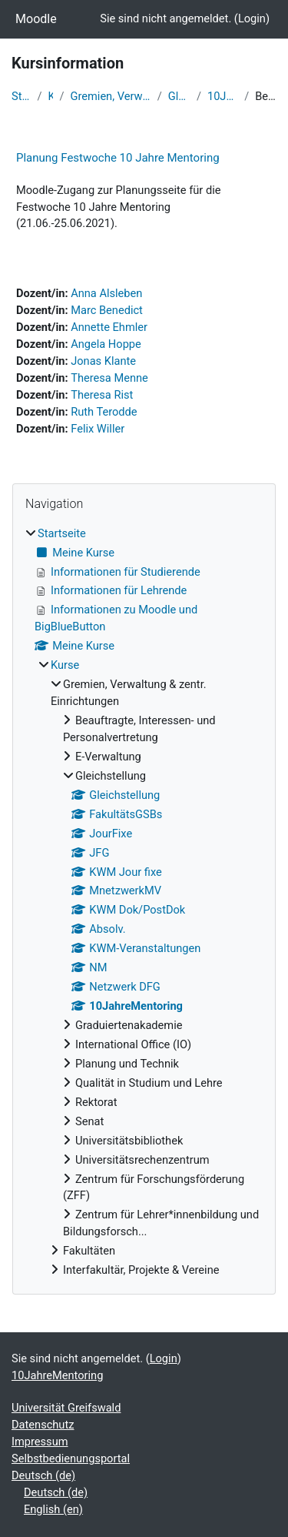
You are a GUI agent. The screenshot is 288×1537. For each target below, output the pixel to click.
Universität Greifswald (66, 1408)
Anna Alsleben (106, 293)
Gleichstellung (179, 96)
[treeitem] (144, 903)
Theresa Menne (109, 378)
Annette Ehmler (109, 327)
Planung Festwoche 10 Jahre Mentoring (118, 158)
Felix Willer (97, 429)
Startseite (21, 96)
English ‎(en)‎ (53, 1509)
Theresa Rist (102, 395)
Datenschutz (43, 1425)
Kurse (51, 96)
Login (252, 18)
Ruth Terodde (104, 412)
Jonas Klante (103, 361)
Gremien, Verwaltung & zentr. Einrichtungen (111, 96)
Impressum (40, 1441)
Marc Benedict (107, 310)
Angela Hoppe (106, 344)
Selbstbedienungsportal (71, 1458)
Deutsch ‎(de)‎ (43, 1475)
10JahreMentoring (222, 96)
